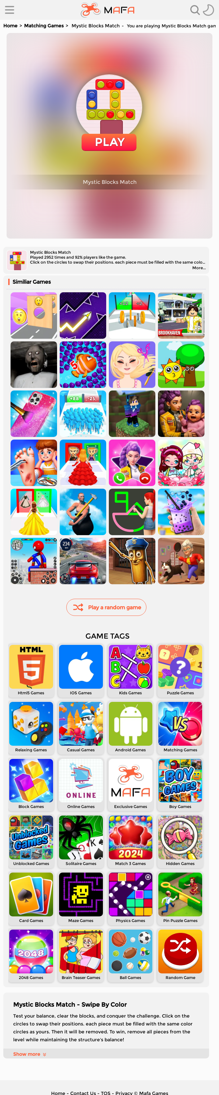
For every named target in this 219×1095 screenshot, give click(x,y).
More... (199, 267)
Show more (30, 1054)
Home (10, 26)
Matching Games (44, 26)
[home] (108, 10)
